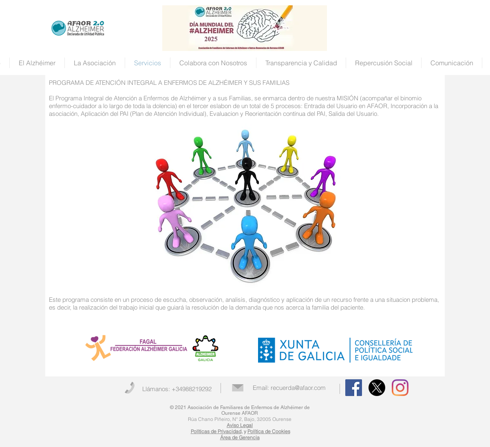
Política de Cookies (268, 431)
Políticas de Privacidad (216, 431)
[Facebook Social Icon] (353, 387)
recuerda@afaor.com (298, 388)
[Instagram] (400, 387)
